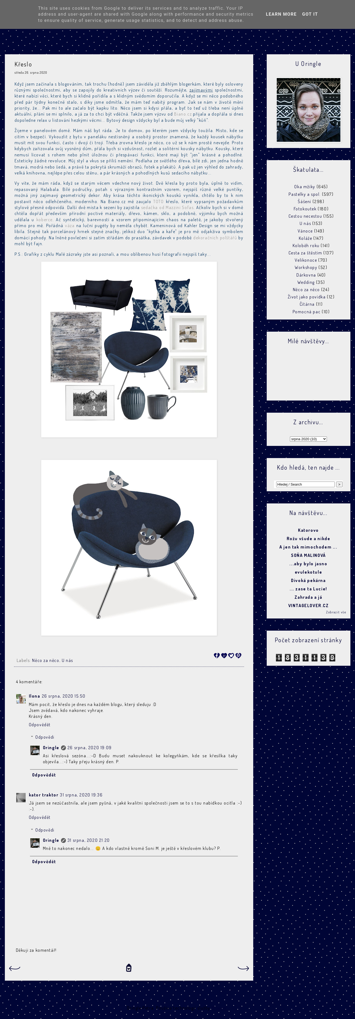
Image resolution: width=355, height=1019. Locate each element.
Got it (310, 14)
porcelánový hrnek (70, 231)
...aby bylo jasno (308, 563)
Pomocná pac (307, 311)
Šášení (304, 201)
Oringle (51, 747)
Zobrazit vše (336, 612)
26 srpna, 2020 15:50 (64, 696)
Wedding (306, 282)
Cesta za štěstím (305, 252)
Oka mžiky (304, 186)
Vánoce (305, 231)
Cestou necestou (305, 216)
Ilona (34, 696)
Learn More (281, 14)
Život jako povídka (307, 297)
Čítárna (307, 304)
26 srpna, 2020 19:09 (89, 747)
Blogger (219, 1008)
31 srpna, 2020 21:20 (88, 840)
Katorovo (308, 530)
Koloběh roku (306, 245)
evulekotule (308, 572)
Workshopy (306, 267)
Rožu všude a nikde (308, 538)
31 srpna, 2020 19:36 (81, 795)
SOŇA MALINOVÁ (308, 555)
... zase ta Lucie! (308, 588)
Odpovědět (40, 724)
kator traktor (44, 795)
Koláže (305, 238)
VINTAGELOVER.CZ (308, 605)
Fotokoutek (305, 208)
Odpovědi (45, 737)
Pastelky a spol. (305, 194)
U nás (67, 660)
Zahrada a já (308, 597)
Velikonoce (306, 260)
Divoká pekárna (308, 580)
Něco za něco (45, 660)
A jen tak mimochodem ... (308, 547)
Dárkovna (306, 275)
